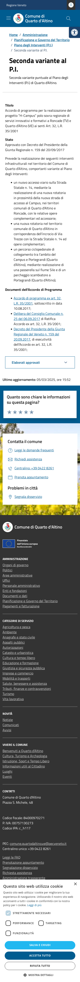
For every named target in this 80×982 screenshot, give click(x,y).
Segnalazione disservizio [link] (20, 867)
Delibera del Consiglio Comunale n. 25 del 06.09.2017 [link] (38, 316)
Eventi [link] (7, 776)
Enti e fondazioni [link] (15, 590)
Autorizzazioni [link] (13, 647)
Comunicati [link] (11, 724)
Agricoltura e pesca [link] (16, 626)
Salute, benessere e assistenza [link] (25, 683)
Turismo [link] (8, 693)
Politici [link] (7, 570)
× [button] (75, 884)
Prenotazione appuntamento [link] (23, 862)
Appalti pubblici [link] (14, 642)
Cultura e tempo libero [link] (19, 657)
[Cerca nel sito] (68, 18)
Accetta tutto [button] (40, 955)
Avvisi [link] (7, 730)
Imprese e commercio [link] (18, 673)
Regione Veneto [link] (16, 5)
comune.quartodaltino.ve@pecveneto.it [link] (38, 843)
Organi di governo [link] (15, 565)
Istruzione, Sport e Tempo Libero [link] (26, 761)
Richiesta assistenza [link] (17, 872)
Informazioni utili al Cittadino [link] (24, 766)
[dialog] (40, 931)
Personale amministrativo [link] (21, 585)
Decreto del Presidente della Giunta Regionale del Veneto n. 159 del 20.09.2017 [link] (39, 334)
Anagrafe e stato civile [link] (19, 637)
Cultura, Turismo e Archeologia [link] (25, 755)
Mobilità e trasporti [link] (16, 678)
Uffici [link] (6, 580)
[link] (74, 32)
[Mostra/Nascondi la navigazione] (8, 18)
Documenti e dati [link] (15, 595)
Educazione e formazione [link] (21, 662)
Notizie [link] (8, 719)
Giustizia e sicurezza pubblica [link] (24, 668)
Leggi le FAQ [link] (11, 857)
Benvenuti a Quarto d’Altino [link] (23, 750)
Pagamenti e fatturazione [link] (21, 606)
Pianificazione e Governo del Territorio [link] (30, 601)
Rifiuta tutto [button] (40, 966)
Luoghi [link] (7, 771)
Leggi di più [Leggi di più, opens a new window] (34, 905)
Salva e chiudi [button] (40, 945)
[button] (40, 975)
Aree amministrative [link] (17, 575)
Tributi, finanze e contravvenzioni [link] (27, 688)
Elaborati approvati (26, 362)
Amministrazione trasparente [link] (24, 877)
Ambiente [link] (10, 632)
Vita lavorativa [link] (13, 698)
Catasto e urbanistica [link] (18, 652)
